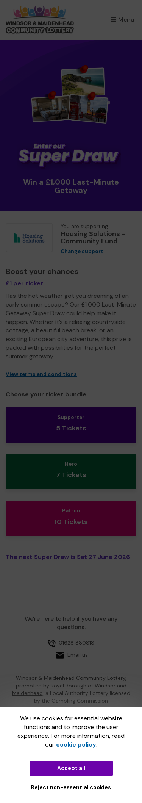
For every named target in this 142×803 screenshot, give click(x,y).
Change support (82, 251)
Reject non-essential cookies (71, 787)
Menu (122, 19)
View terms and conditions (41, 374)
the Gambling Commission (75, 700)
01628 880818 (76, 642)
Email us (77, 654)
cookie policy (76, 744)
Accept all (71, 768)
